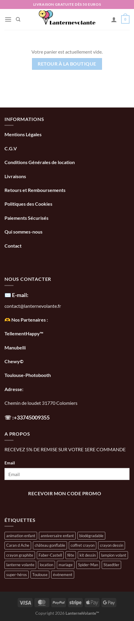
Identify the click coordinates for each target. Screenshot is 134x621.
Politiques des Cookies (28, 204)
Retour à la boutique (67, 63)
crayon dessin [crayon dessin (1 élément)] (111, 545)
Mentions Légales (23, 134)
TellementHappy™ (23, 333)
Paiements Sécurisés (26, 218)
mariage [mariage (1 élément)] (66, 564)
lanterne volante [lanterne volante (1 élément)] (20, 564)
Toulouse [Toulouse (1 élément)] (40, 574)
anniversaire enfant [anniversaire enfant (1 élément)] (57, 535)
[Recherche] (18, 19)
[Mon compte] (114, 19)
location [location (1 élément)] (46, 564)
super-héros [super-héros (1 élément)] (16, 574)
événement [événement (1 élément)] (62, 574)
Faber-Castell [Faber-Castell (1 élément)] (50, 555)
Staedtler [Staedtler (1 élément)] (111, 564)
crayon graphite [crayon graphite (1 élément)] (19, 555)
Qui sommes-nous (23, 231)
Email (9, 462)
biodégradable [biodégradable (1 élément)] (91, 535)
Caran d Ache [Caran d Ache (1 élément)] (17, 545)
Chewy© (14, 361)
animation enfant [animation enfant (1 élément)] (20, 535)
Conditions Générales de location (39, 162)
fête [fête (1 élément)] (70, 555)
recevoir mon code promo (64, 493)
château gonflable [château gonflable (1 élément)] (50, 545)
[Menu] (8, 19)
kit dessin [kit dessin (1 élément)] (88, 555)
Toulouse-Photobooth (27, 375)
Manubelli (15, 347)
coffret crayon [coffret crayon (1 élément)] (83, 545)
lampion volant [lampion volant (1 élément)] (113, 555)
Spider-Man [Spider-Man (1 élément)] (88, 564)
